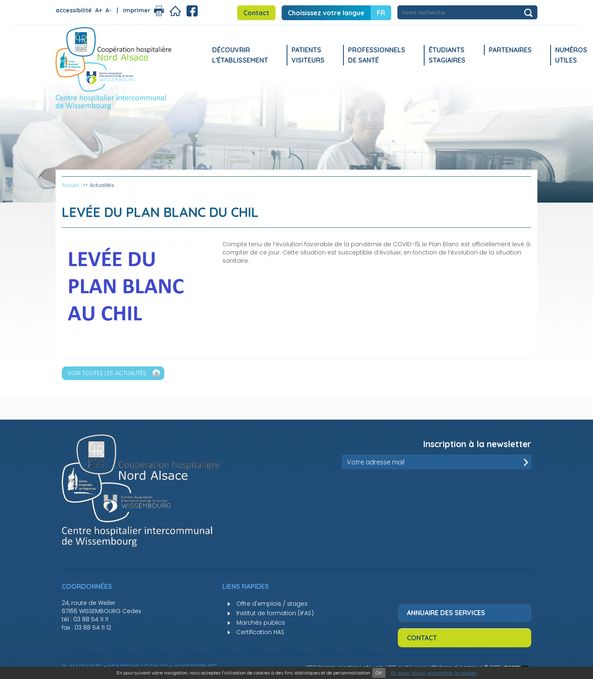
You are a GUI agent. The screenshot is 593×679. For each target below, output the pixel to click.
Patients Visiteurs (308, 55)
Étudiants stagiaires (447, 55)
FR (381, 13)
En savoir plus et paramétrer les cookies (434, 673)
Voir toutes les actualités (107, 373)
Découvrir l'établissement (240, 55)
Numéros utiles (571, 55)
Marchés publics (260, 622)
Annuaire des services (446, 613)
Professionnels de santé (376, 55)
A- (108, 10)
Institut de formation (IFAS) (275, 613)
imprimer (136, 10)
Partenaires (510, 50)
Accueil (70, 185)
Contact (256, 13)
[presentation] (468, 490)
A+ (98, 10)
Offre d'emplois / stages (272, 604)
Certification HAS (260, 632)
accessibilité (74, 10)
